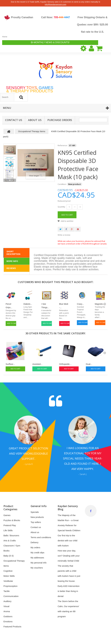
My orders (35, 547)
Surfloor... (10, 364)
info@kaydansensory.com (55, 4)
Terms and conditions (41, 537)
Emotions (8, 621)
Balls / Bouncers (11, 535)
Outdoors (7, 616)
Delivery (34, 542)
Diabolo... (27, 304)
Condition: (62, 184)
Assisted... (37, 364)
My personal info (39, 562)
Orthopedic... (65, 364)
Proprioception (10, 586)
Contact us (36, 527)
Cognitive (8, 571)
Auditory (7, 601)
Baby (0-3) (8, 555)
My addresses (37, 557)
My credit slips (37, 552)
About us (34, 120)
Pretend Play (9, 525)
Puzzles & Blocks (11, 520)
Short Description (13, 252)
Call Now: (55, 17)
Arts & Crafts (9, 540)
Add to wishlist (66, 221)
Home (4, 37)
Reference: (62, 145)
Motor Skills (9, 576)
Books (6, 550)
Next (9, 180)
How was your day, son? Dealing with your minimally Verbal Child (69, 555)
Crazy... (80, 304)
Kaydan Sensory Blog (68, 507)
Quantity (61, 206)
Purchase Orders (59, 120)
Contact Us (13, 120)
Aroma (6, 611)
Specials (35, 512)
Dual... (89, 364)
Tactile (6, 591)
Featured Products (12, 626)
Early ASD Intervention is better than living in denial (68, 591)
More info (12, 261)
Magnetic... (100, 304)
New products (37, 517)
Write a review (64, 235)
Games (6, 515)
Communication (10, 596)
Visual (6, 606)
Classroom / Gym (11, 545)
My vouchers (37, 567)
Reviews (11, 268)
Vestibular (8, 581)
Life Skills (8, 530)
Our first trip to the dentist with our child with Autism (67, 540)
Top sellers (36, 522)
